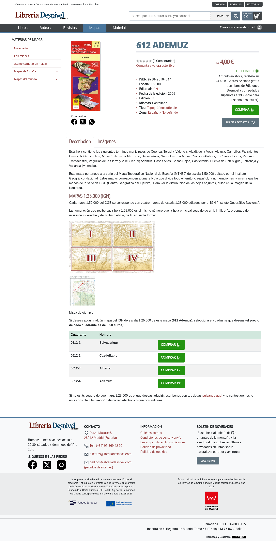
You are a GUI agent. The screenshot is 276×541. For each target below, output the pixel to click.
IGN (155, 89)
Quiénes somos (24, 4)
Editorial (253, 4)
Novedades (21, 48)
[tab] (80, 142)
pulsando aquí (212, 395)
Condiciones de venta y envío (160, 437)
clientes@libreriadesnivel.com (107, 454)
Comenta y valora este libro (155, 65)
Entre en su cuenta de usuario (241, 27)
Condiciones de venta (48, 4)
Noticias (236, 4)
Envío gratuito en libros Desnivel (81, 4)
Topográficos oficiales (162, 108)
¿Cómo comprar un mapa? (30, 63)
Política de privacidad (155, 447)
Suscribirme (208, 461)
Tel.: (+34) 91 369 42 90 (103, 445)
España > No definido (163, 112)
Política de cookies (153, 451)
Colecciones (21, 56)
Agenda (220, 4)
